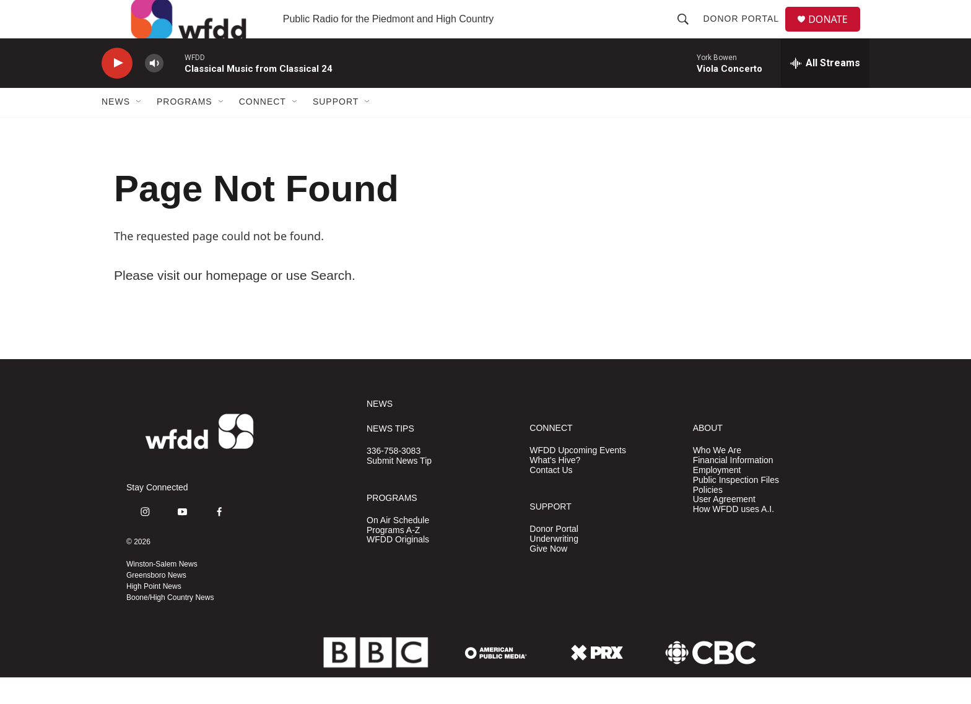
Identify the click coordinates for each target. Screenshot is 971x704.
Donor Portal (746, 32)
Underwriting (553, 565)
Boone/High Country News (170, 624)
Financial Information (733, 487)
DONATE (835, 32)
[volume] (154, 90)
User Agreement (724, 526)
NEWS (380, 430)
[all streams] (825, 90)
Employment (717, 497)
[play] (117, 90)
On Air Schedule (398, 547)
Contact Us (550, 497)
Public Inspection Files (736, 506)
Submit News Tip (399, 487)
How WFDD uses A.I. (733, 536)
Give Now (548, 575)
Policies (708, 516)
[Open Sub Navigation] (139, 129)
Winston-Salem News (162, 590)
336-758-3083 (393, 477)
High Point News (153, 613)
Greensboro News (156, 602)
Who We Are (717, 477)
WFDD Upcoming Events (577, 477)
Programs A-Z (393, 557)
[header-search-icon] (688, 32)
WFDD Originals (398, 566)
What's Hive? (554, 487)
